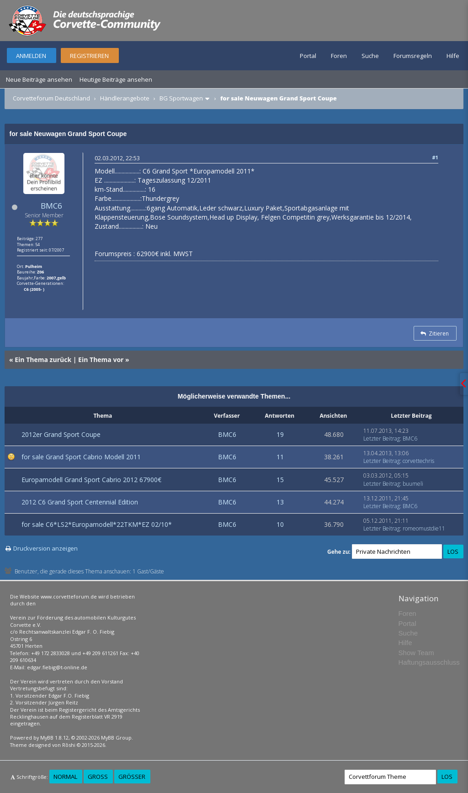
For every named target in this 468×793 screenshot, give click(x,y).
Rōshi (68, 744)
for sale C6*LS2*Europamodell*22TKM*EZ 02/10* (96, 524)
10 (280, 524)
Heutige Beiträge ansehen (116, 79)
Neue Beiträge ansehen (39, 79)
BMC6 (51, 205)
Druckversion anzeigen (45, 548)
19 (280, 434)
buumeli (413, 484)
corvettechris (418, 461)
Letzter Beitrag (381, 438)
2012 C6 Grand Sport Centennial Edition (79, 502)
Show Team (416, 652)
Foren (339, 56)
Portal (308, 56)
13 (280, 502)
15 (280, 479)
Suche (370, 56)
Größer (131, 776)
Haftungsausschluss (429, 662)
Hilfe (453, 56)
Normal (65, 776)
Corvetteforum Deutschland (51, 98)
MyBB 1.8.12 (54, 737)
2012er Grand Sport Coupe (61, 434)
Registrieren (89, 56)
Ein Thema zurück (43, 359)
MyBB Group (116, 737)
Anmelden (31, 56)
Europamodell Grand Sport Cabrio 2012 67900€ (91, 479)
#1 (435, 157)
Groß (98, 776)
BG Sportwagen (181, 98)
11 (280, 456)
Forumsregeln (413, 56)
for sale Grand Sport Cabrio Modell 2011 (81, 456)
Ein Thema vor (100, 359)
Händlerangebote (124, 98)
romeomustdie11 (424, 528)
